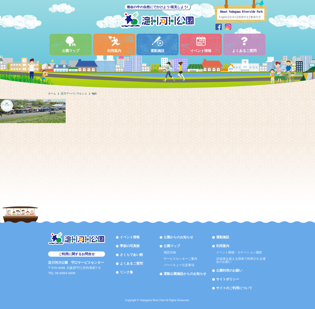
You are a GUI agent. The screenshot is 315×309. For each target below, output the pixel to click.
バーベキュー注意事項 (179, 265)
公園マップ (70, 44)
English (223, 17)
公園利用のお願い (229, 270)
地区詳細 (170, 252)
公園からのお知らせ (178, 237)
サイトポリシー (227, 279)
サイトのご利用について (234, 288)
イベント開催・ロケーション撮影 (239, 252)
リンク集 (126, 272)
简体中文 (243, 17)
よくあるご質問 (244, 44)
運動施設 (157, 44)
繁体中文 (255, 17)
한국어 (233, 17)
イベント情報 (200, 44)
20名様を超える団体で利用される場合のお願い (241, 260)
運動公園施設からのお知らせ (185, 273)
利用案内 (114, 44)
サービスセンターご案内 (180, 258)
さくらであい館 (131, 254)
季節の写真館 (130, 246)
